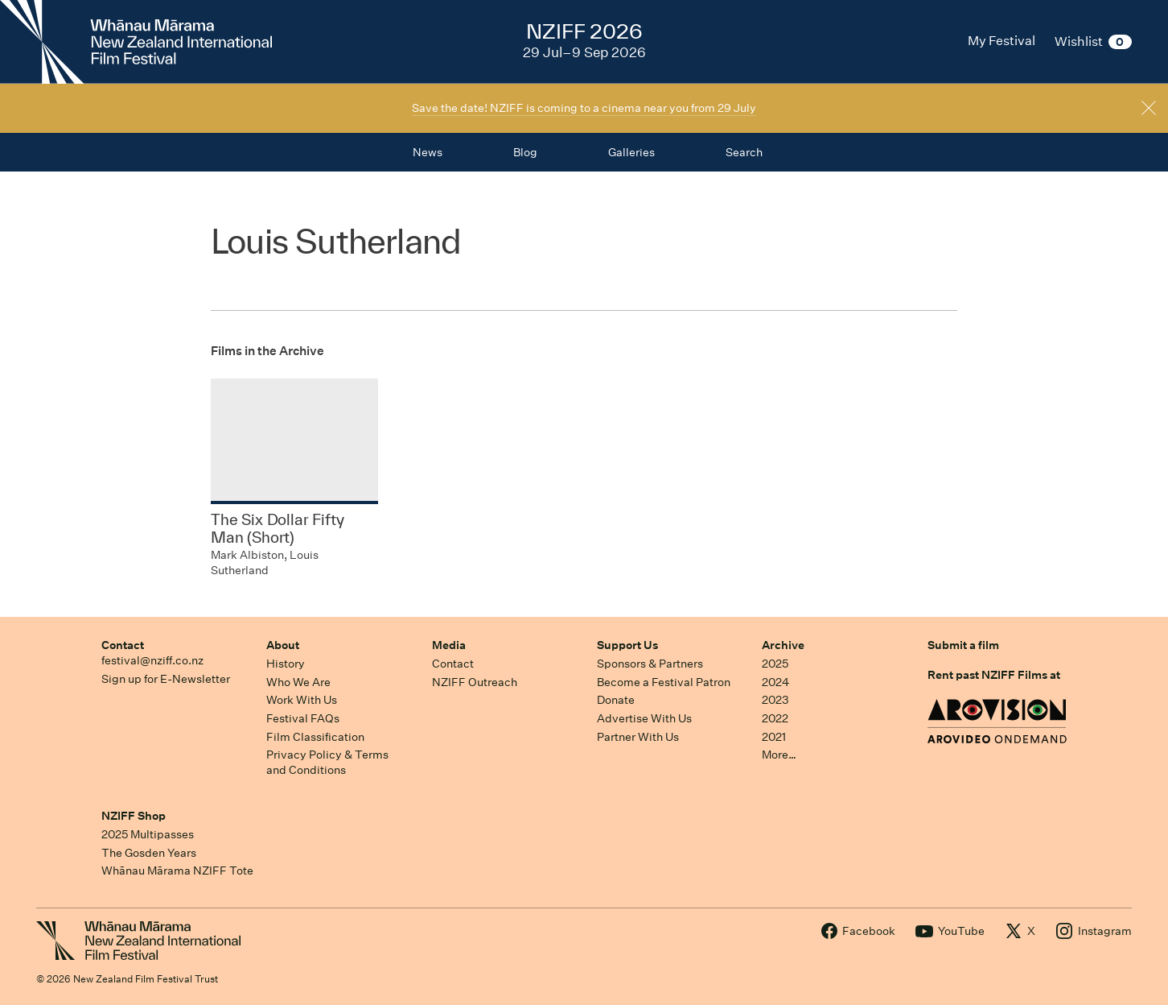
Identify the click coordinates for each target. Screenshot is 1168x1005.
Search (744, 152)
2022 (775, 718)
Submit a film (963, 645)
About (282, 645)
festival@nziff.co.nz (152, 660)
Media (449, 645)
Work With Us (301, 700)
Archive (783, 645)
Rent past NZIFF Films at (993, 675)
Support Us (627, 645)
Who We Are (298, 682)
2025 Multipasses (147, 834)
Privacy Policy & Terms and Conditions (327, 762)
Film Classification (315, 737)
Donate (616, 700)
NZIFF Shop (133, 816)
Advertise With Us (644, 718)
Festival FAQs (302, 718)
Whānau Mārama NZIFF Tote (177, 870)
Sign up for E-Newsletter (165, 679)
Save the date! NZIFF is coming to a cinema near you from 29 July (584, 108)
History (285, 663)
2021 (774, 737)
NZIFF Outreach (474, 682)
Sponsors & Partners (650, 663)
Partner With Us (638, 737)
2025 (775, 663)
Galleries (631, 152)
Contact (122, 645)
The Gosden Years (148, 853)
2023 (775, 700)
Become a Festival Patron (663, 682)
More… (779, 754)
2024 (775, 682)
